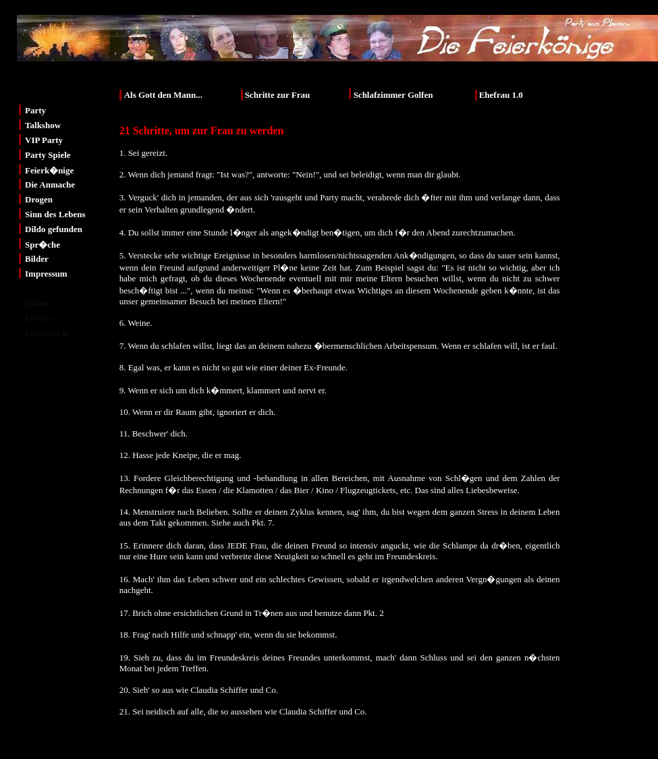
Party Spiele (48, 155)
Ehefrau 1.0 (501, 95)
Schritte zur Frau (277, 95)
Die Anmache (50, 184)
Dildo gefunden (53, 229)
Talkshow (43, 125)
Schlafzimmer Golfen (393, 95)
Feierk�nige (49, 170)
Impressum (46, 274)
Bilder (37, 259)
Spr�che (42, 245)
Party (35, 110)
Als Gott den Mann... (163, 95)
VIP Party (44, 140)
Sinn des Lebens (55, 214)
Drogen (39, 199)
